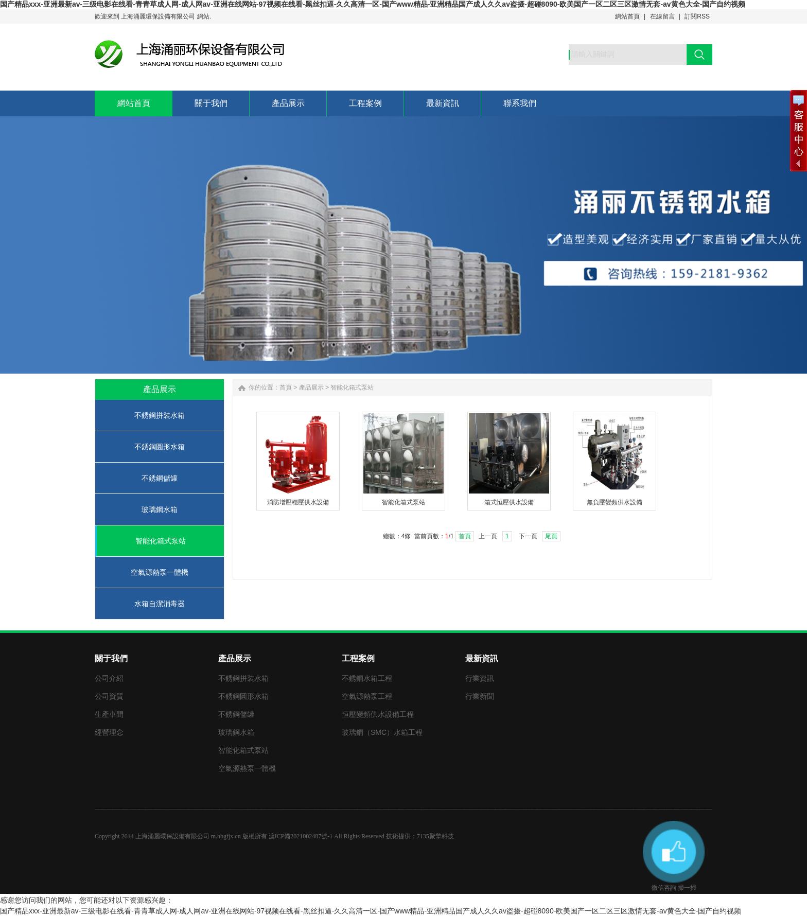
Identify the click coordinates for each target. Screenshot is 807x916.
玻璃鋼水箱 (160, 509)
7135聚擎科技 (435, 836)
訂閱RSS (697, 16)
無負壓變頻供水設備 (614, 502)
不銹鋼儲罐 (160, 478)
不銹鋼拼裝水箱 (159, 415)
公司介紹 (109, 678)
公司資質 (109, 696)
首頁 (285, 387)
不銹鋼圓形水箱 (159, 447)
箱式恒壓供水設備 (509, 502)
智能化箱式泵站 (160, 541)
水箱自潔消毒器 (159, 604)
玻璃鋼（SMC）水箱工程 (382, 732)
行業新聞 (479, 696)
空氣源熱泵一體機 (159, 572)
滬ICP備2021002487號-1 (301, 836)
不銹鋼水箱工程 (367, 678)
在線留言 (662, 16)
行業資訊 (479, 678)
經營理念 (109, 732)
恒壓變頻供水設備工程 (378, 714)
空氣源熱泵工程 (367, 696)
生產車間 (109, 714)
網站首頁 (627, 16)
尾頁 (551, 536)
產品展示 (311, 387)
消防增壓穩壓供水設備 (298, 502)
